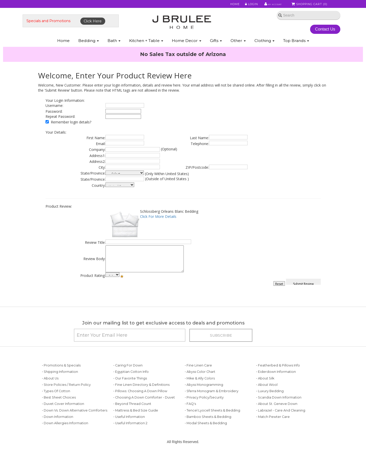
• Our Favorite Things (130, 391)
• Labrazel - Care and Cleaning (280, 423)
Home (227, 5)
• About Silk (265, 391)
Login (242, 5)
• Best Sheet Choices (59, 410)
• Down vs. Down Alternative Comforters (74, 423)
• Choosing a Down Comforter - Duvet (144, 410)
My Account (266, 5)
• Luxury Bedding (270, 403)
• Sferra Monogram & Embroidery (211, 403)
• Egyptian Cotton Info (131, 384)
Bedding (88, 50)
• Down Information (57, 429)
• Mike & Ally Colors (200, 391)
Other (238, 50)
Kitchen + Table (146, 50)
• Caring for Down (128, 378)
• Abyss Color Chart (200, 384)
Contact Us (312, 35)
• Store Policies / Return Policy (66, 397)
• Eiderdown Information (276, 384)
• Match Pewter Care (273, 429)
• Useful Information (129, 429)
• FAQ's (190, 416)
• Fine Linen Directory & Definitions (141, 397)
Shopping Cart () (310, 5)
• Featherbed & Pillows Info (278, 378)
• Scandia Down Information (278, 410)
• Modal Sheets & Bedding (206, 435)
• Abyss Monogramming (204, 397)
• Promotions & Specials (61, 378)
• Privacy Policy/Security (204, 410)
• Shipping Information (60, 384)
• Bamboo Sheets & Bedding (208, 429)
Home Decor (186, 50)
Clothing (264, 50)
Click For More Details (158, 224)
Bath (114, 50)
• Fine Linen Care (198, 378)
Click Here (108, 27)
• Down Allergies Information (65, 435)
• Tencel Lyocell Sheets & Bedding (212, 423)
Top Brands (296, 50)
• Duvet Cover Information (63, 416)
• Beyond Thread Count (132, 416)
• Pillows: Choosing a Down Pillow (140, 403)
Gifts (216, 50)
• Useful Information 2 (130, 435)
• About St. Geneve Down (276, 416)
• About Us (50, 391)
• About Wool (267, 397)
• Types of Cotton (56, 403)
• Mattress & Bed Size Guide (135, 423)
